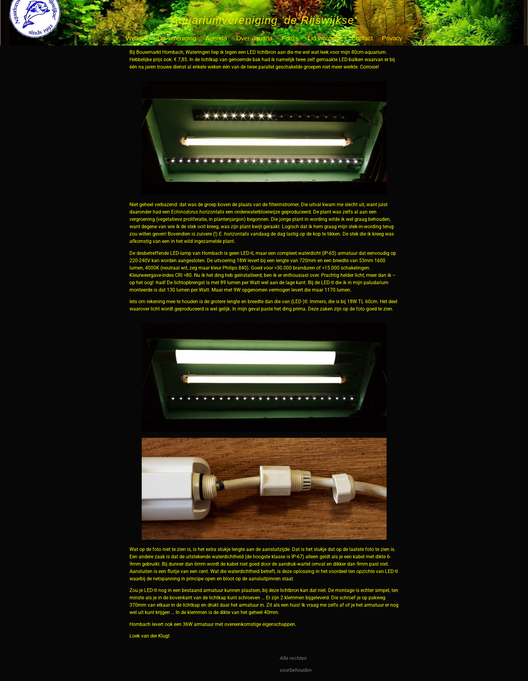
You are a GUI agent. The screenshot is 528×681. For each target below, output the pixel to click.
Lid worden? (325, 38)
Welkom (137, 38)
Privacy (392, 38)
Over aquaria (254, 38)
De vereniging (176, 38)
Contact (362, 38)
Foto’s (290, 38)
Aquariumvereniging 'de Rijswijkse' (264, 20)
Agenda (216, 38)
